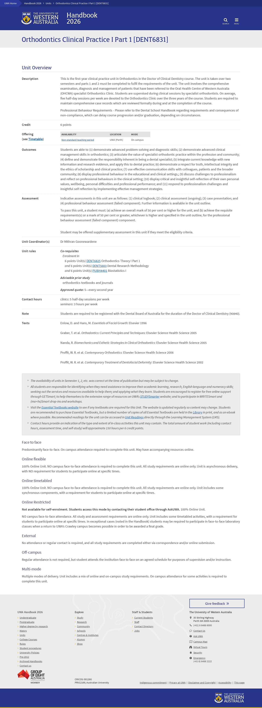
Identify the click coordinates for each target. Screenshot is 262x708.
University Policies (29, 652)
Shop (80, 643)
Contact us (25, 665)
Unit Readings (134, 417)
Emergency (199, 658)
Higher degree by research (34, 626)
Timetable (35, 139)
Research (82, 622)
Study (80, 617)
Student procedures (30, 648)
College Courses (28, 639)
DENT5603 (99, 266)
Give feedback (215, 603)
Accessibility (224, 682)
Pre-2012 (24, 657)
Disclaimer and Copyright (202, 682)
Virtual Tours (200, 647)
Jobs (137, 630)
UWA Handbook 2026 (30, 612)
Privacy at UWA (177, 682)
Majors (23, 630)
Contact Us (199, 630)
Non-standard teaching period (77, 139)
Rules (23, 643)
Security (197, 652)
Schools (81, 630)
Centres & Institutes (87, 635)
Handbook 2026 (32, 3)
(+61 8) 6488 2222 (202, 661)
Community (83, 626)
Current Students (143, 617)
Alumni (81, 639)
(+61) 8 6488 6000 (202, 625)
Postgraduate (27, 622)
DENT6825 (93, 261)
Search (225, 21)
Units (48, 3)
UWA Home (10, 3)
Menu (236, 21)
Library (197, 412)
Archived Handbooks (31, 661)
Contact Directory (143, 626)
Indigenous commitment (153, 682)
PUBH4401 (99, 271)
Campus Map (200, 641)
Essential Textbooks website (60, 407)
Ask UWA (198, 636)
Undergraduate (28, 617)
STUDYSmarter (150, 396)
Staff (136, 622)
